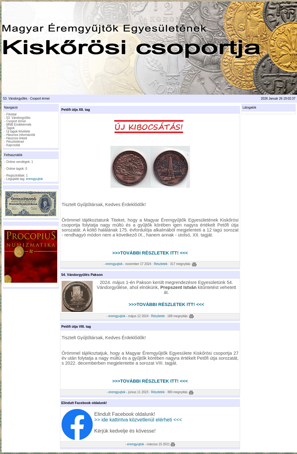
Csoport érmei (16, 121)
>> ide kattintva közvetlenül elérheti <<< (138, 419)
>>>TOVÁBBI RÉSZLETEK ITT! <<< (150, 252)
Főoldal (11, 114)
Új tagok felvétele (18, 131)
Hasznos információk (20, 135)
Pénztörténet (15, 141)
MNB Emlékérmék (18, 124)
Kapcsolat (13, 145)
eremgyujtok (34, 179)
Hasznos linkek (16, 138)
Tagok (10, 128)
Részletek (161, 264)
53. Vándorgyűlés (18, 117)
